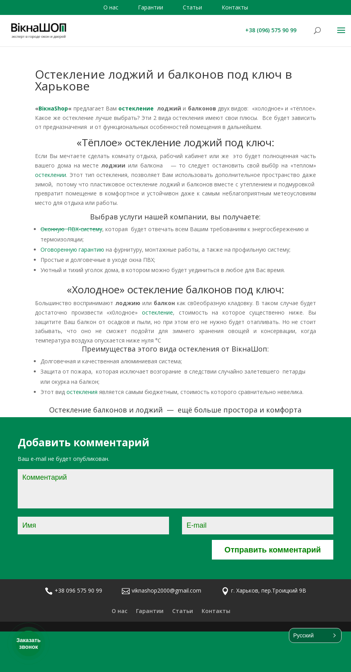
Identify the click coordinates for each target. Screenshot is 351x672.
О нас (110, 7)
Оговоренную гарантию (73, 249)
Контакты (235, 7)
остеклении (50, 175)
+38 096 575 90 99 (78, 590)
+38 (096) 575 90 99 (270, 30)
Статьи (192, 7)
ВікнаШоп (249, 348)
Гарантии (150, 7)
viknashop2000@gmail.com (166, 590)
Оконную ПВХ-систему (71, 229)
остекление (157, 312)
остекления (81, 392)
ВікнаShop (53, 108)
